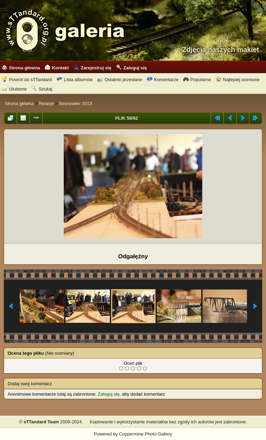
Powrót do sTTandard (27, 79)
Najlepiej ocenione (238, 79)
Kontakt (57, 67)
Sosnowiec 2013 (75, 103)
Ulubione (14, 89)
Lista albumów (74, 79)
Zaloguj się (131, 67)
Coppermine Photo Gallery (145, 434)
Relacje (46, 103)
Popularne (197, 79)
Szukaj (42, 89)
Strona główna (21, 67)
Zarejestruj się (92, 67)
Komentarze (162, 79)
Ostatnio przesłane (119, 79)
